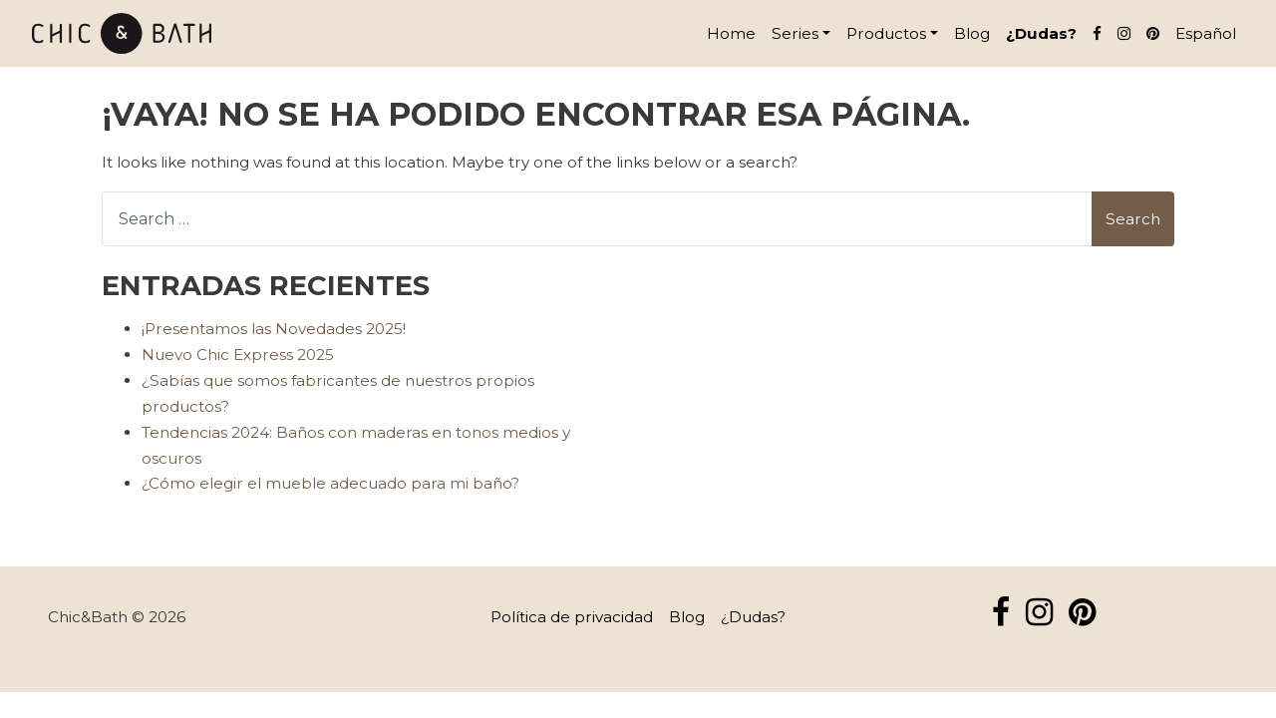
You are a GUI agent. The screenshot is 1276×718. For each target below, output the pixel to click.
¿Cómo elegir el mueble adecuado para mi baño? (330, 483)
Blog (972, 33)
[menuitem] (1205, 34)
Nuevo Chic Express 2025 (238, 354)
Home (731, 33)
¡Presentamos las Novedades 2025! (274, 328)
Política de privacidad (571, 616)
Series (795, 33)
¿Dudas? (1041, 33)
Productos (886, 33)
